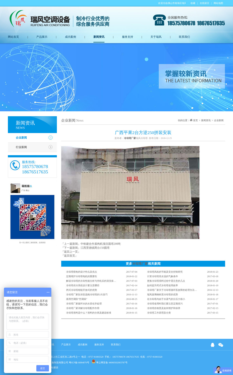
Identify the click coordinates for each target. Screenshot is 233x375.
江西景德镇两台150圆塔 (95, 247)
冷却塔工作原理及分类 (159, 312)
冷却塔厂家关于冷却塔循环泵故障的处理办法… (172, 290)
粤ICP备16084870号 (79, 362)
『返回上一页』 (71, 251)
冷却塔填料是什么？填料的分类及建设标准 (88, 312)
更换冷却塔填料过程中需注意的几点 (166, 281)
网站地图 (218, 3)
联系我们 (184, 36)
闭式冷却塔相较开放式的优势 (81, 290)
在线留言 (204, 3)
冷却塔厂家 (140, 263)
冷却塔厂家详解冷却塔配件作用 (82, 308)
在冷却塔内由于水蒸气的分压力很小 (166, 299)
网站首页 (13, 36)
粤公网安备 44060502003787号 (110, 361)
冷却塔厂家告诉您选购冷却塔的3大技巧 (87, 294)
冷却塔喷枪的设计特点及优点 (81, 271)
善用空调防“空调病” (76, 299)
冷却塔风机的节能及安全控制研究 (165, 271)
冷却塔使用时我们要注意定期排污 (165, 303)
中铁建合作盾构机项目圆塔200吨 (101, 243)
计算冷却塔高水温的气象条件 (162, 276)
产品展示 (41, 36)
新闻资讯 (98, 36)
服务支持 (127, 36)
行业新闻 (21, 147)
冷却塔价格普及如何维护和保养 (163, 308)
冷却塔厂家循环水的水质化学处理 (84, 303)
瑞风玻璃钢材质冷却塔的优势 (162, 294)
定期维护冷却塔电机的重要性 (81, 276)
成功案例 (70, 36)
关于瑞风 (156, 36)
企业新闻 (21, 137)
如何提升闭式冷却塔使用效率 (162, 285)
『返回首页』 (69, 255)
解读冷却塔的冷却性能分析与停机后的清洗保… (91, 281)
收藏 (193, 3)
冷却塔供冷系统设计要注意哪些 (82, 285)
